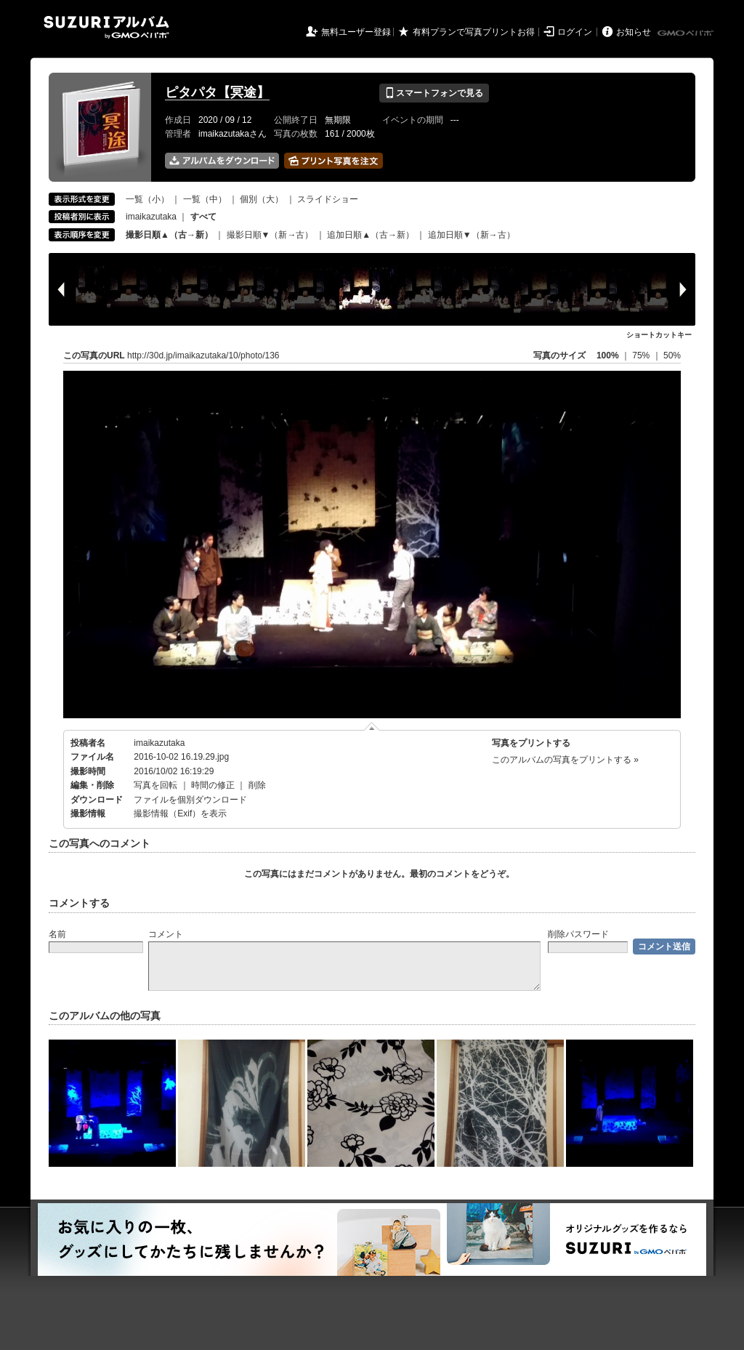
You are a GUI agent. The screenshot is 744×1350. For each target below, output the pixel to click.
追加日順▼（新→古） (471, 235)
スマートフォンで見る (434, 93)
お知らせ (633, 32)
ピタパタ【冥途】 (217, 92)
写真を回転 (155, 785)
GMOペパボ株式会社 (687, 33)
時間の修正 (213, 785)
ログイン (574, 32)
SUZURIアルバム (106, 27)
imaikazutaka (151, 217)
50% (672, 355)
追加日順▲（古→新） (370, 235)
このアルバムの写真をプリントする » (565, 760)
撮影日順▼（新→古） (270, 235)
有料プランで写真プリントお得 (474, 32)
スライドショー (327, 199)
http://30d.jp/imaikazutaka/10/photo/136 (203, 355)
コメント (165, 934)
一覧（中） (205, 199)
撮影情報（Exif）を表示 (180, 813)
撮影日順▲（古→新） (169, 235)
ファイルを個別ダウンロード (190, 800)
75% (642, 355)
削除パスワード (578, 934)
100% (607, 355)
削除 (257, 785)
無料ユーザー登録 (356, 32)
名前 (57, 934)
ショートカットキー (659, 335)
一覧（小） (147, 199)
